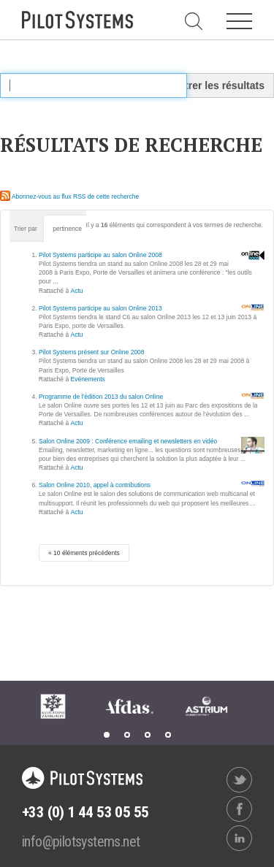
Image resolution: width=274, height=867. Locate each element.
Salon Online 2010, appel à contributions (95, 485)
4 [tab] (168, 735)
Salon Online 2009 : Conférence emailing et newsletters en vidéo (128, 441)
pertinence (67, 228)
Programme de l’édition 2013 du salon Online (101, 396)
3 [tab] (148, 735)
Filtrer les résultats (219, 85)
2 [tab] (127, 735)
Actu (77, 290)
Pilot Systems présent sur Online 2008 (92, 352)
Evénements (88, 379)
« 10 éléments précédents (84, 553)
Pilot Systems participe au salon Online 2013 (100, 308)
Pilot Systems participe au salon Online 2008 (100, 255)
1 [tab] (107, 735)
